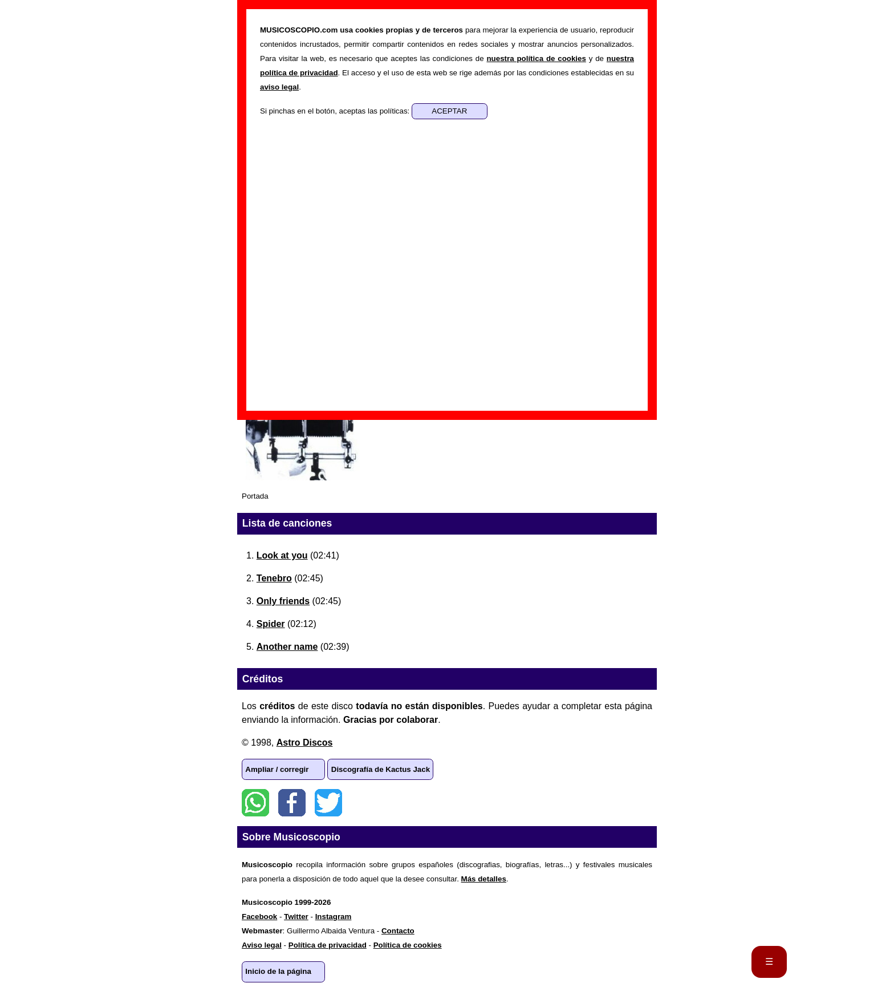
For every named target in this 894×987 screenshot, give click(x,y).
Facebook (292, 802)
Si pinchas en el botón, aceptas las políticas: (336, 111)
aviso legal (279, 87)
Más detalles (483, 879)
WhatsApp (255, 802)
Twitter (328, 802)
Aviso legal (262, 945)
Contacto (398, 931)
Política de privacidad (327, 945)
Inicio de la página (278, 971)
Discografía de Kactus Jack (380, 769)
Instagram (333, 916)
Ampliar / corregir (276, 769)
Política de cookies (407, 945)
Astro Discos (305, 742)
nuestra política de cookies (536, 58)
